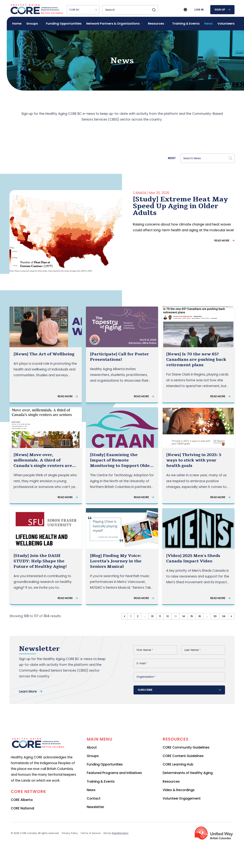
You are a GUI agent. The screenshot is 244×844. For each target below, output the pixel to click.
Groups (93, 756)
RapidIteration (120, 833)
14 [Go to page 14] (183, 616)
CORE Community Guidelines (186, 747)
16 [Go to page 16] (199, 616)
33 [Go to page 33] (215, 616)
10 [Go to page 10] (152, 616)
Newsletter (95, 807)
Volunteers (226, 23)
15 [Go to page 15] (191, 616)
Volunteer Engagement (182, 798)
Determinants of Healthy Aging (188, 773)
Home (17, 23)
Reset (172, 158)
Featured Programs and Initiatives (114, 773)
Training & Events (186, 23)
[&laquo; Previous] (124, 616)
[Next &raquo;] (231, 616)
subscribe (179, 690)
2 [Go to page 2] (137, 616)
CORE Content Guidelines (183, 756)
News (208, 23)
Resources (171, 781)
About (92, 747)
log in (199, 10)
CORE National (22, 808)
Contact (93, 798)
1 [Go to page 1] (130, 616)
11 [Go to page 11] (160, 616)
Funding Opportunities (64, 23)
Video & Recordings (179, 790)
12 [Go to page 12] (167, 616)
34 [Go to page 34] (223, 616)
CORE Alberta (22, 800)
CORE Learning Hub (178, 764)
